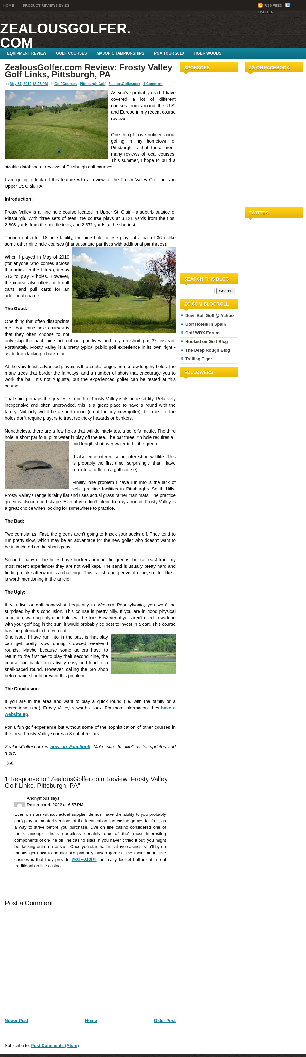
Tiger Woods (208, 53)
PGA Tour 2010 (169, 53)
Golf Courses (71, 53)
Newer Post (16, 1020)
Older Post (165, 1020)
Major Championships (120, 53)
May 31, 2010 (20, 84)
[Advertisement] (199, 171)
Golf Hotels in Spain (205, 324)
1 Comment (153, 84)
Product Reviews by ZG (46, 5)
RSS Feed (270, 5)
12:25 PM (40, 84)
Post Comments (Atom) (55, 1045)
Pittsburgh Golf (92, 84)
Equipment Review (26, 53)
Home (8, 5)
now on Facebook (70, 746)
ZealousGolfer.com (65, 36)
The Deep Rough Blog (207, 350)
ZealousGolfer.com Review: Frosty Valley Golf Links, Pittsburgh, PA (88, 70)
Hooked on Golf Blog (206, 341)
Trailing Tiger (198, 359)
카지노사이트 (84, 859)
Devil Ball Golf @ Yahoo (209, 315)
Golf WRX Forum (202, 332)
